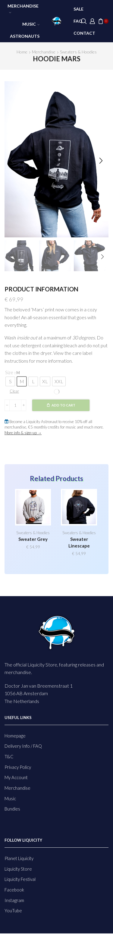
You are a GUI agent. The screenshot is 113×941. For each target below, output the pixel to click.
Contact (84, 33)
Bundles (12, 808)
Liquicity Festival (20, 879)
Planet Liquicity (19, 858)
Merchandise (23, 8)
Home (22, 51)
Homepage (15, 735)
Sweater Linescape (79, 542)
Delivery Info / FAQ (23, 746)
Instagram (14, 900)
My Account (16, 777)
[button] (12, 160)
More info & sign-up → (23, 432)
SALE (78, 8)
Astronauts (24, 36)
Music (30, 24)
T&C (9, 756)
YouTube (13, 910)
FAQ (78, 21)
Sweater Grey (33, 539)
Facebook (14, 889)
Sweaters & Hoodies (78, 51)
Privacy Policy (18, 767)
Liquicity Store (18, 869)
